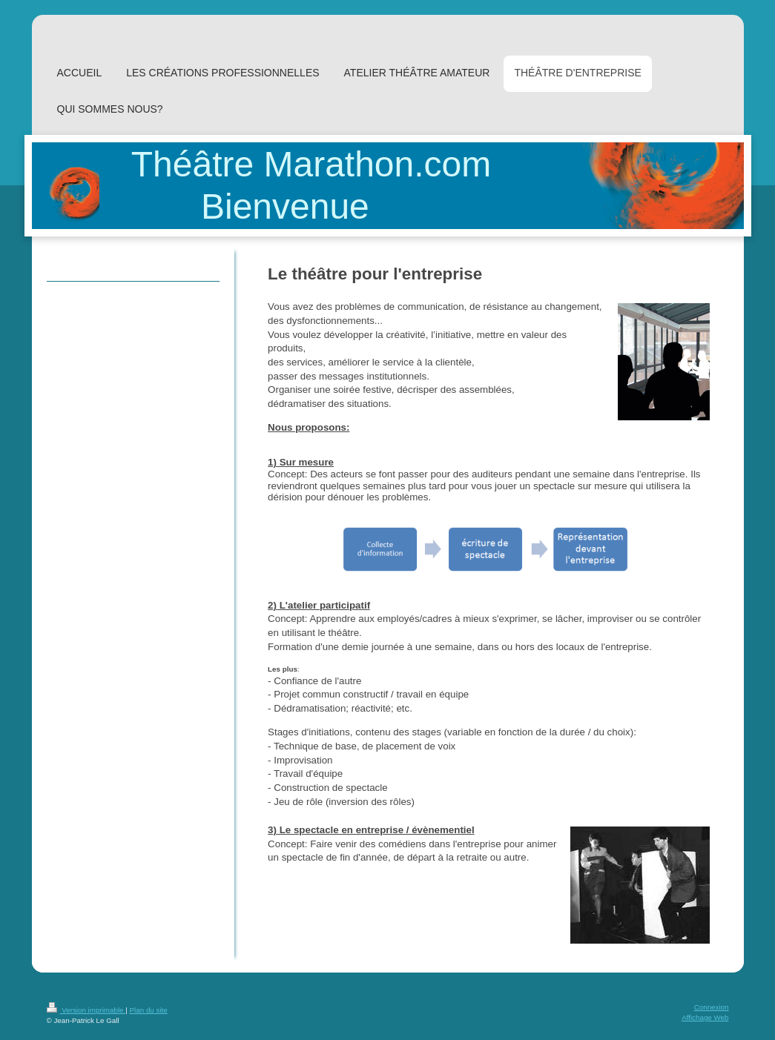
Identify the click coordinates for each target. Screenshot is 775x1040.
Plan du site (149, 1010)
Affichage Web (705, 1017)
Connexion (711, 1007)
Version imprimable (86, 1010)
